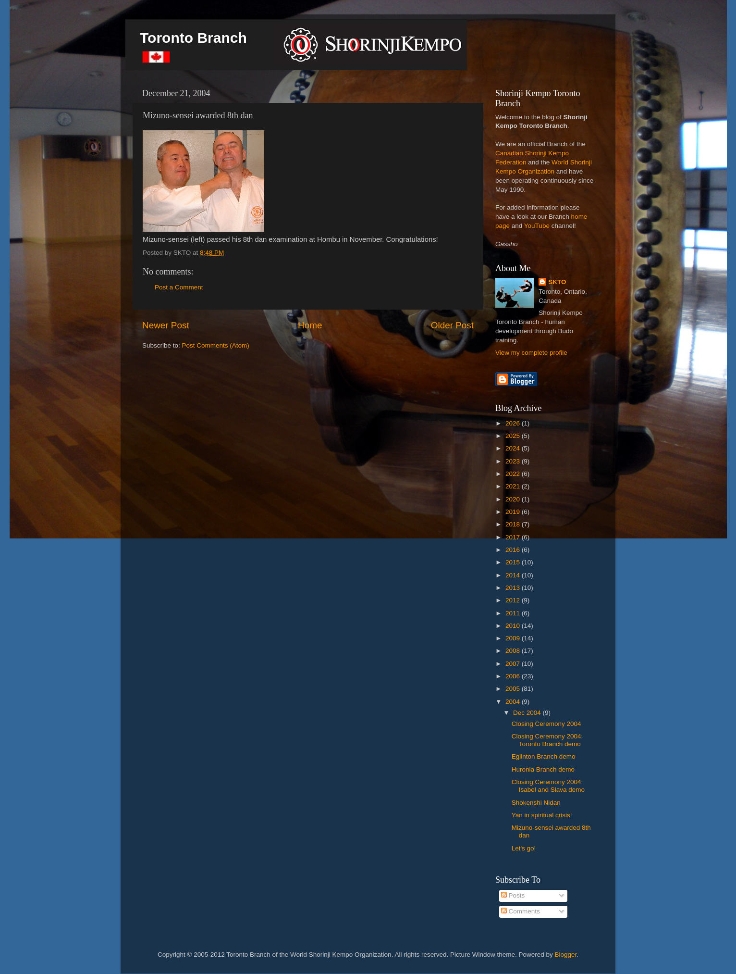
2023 (513, 461)
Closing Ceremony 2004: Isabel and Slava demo (548, 785)
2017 (513, 537)
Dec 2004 (528, 712)
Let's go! (524, 848)
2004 (513, 701)
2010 (513, 625)
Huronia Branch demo (543, 769)
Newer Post (165, 325)
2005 (513, 688)
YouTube (537, 225)
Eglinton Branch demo (544, 756)
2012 (513, 600)
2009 (513, 638)
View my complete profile (531, 352)
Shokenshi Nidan (536, 802)
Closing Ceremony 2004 (546, 723)
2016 (513, 549)
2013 (513, 587)
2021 (513, 486)
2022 (513, 473)
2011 (513, 613)
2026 (513, 423)
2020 (513, 499)
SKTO (557, 282)
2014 (513, 575)
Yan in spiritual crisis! (542, 815)
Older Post (452, 325)
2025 (513, 435)
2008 (513, 650)
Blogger (566, 954)
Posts (513, 895)
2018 (513, 524)
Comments (520, 911)
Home (310, 325)
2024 (513, 448)
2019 (513, 511)
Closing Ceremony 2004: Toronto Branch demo (547, 740)
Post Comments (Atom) (215, 345)
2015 (513, 562)
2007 (513, 663)
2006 (513, 676)
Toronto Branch (193, 38)
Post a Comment (179, 287)
